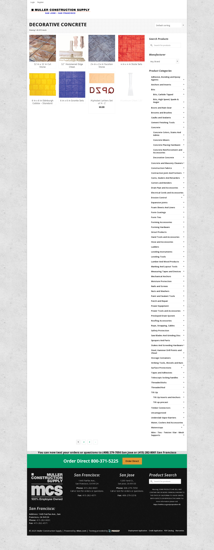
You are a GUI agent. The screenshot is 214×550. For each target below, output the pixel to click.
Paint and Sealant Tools (163, 296)
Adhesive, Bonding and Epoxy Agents (165, 78)
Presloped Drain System (163, 315)
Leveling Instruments (161, 251)
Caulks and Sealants (161, 117)
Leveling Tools (158, 256)
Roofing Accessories (161, 320)
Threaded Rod (158, 387)
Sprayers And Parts (160, 340)
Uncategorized (158, 412)
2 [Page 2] (83, 442)
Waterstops (157, 427)
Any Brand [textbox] (155, 61)
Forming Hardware (160, 227)
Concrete (155, 127)
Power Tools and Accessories (166, 310)
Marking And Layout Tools (164, 266)
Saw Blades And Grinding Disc (166, 335)
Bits (153, 89)
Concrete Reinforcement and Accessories (167, 151)
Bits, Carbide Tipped (163, 94)
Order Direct (132, 461)
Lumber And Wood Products (165, 261)
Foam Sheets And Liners (163, 207)
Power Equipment (160, 305)
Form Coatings (158, 212)
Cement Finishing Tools (163, 122)
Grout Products (159, 232)
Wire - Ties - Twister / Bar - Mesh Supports (167, 433)
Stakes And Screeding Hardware (167, 345)
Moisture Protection (161, 281)
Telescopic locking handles (164, 377)
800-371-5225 (104, 461)
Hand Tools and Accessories (165, 237)
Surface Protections (161, 367)
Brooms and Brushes (161, 112)
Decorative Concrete (163, 157)
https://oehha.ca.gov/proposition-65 (166, 504)
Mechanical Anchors (161, 276)
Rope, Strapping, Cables (163, 325)
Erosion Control (159, 197)
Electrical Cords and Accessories (167, 192)
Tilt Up (154, 392)
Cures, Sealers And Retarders (165, 177)
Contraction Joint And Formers (166, 173)
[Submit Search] (151, 45)
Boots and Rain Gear (161, 107)
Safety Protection (160, 330)
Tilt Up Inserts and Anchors (166, 397)
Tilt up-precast (160, 402)
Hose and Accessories (162, 241)
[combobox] (170, 25)
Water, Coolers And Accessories (167, 422)
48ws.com (81, 530)
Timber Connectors (160, 407)
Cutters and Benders (161, 182)
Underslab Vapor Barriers (163, 417)
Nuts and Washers (160, 291)
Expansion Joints (159, 202)
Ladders (155, 246)
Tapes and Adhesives (161, 372)
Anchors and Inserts (161, 84)
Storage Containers (161, 357)
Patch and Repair (159, 301)
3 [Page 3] (89, 442)
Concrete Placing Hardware (166, 144)
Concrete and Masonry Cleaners (167, 163)
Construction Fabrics (161, 168)
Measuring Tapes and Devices (166, 271)
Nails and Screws (159, 286)
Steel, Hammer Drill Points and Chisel (166, 351)
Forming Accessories (161, 222)
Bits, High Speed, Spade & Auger (166, 100)
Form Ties (156, 217)
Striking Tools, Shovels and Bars (167, 362)
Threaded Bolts (159, 382)
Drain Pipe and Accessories (164, 187)
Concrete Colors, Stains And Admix (167, 133)
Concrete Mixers (161, 140)
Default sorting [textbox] (163, 25)
